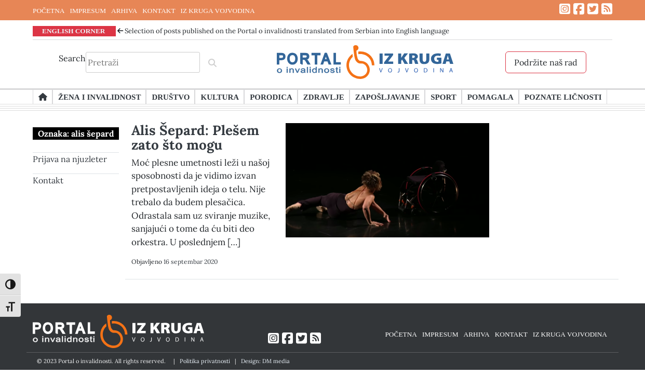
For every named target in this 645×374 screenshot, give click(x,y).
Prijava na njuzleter (70, 159)
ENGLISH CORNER (73, 30)
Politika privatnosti (205, 361)
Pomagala (490, 96)
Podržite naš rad (545, 62)
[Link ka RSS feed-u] (606, 9)
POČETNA (48, 10)
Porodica (271, 96)
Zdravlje (323, 96)
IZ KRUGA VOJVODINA (218, 10)
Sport (443, 96)
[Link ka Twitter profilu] (592, 9)
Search (72, 58)
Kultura (219, 96)
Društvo (171, 96)
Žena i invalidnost (99, 96)
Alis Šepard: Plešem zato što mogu (195, 137)
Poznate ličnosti (563, 96)
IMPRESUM (88, 10)
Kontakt (48, 180)
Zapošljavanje (387, 96)
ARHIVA (124, 10)
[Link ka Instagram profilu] (564, 9)
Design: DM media (265, 361)
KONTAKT (158, 10)
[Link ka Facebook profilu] (578, 9)
